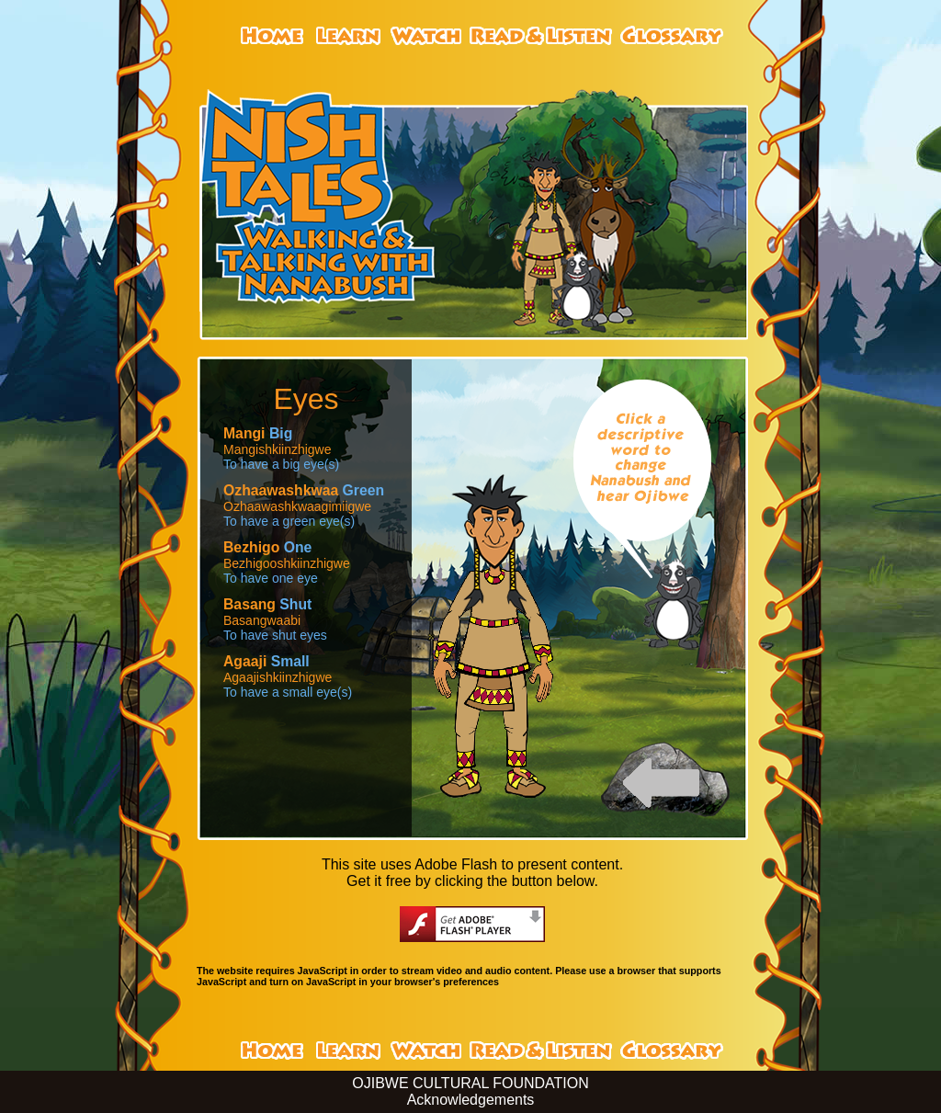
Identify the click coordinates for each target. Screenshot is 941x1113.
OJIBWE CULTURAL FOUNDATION (470, 1083)
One (267, 547)
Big (257, 433)
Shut (267, 604)
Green (303, 490)
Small (266, 661)
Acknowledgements (471, 1099)
